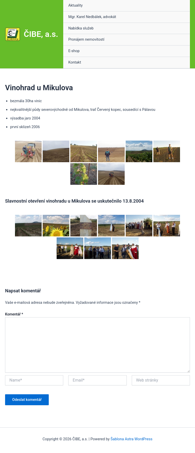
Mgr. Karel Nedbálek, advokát (92, 16)
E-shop (73, 51)
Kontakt (74, 62)
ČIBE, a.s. (41, 34)
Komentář (14, 314)
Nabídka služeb (80, 28)
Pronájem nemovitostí (86, 39)
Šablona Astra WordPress (131, 439)
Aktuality (75, 5)
